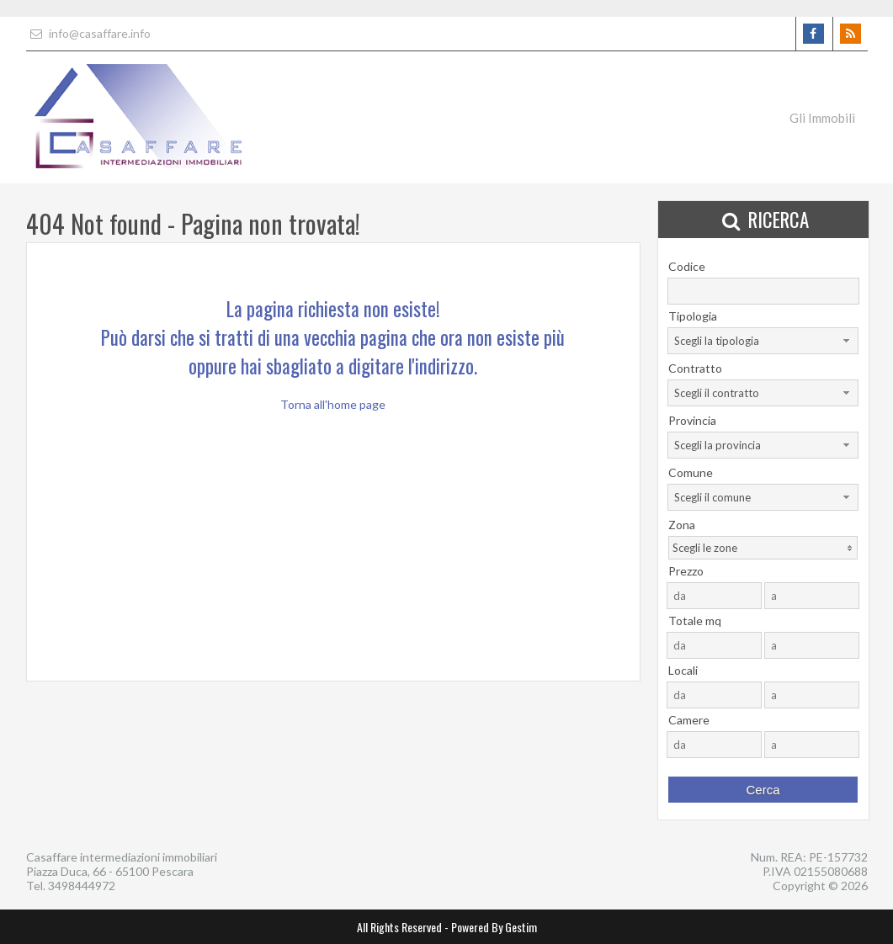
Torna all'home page (332, 404)
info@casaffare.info (88, 33)
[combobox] (762, 340)
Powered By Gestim (494, 927)
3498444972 (81, 885)
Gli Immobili (822, 117)
